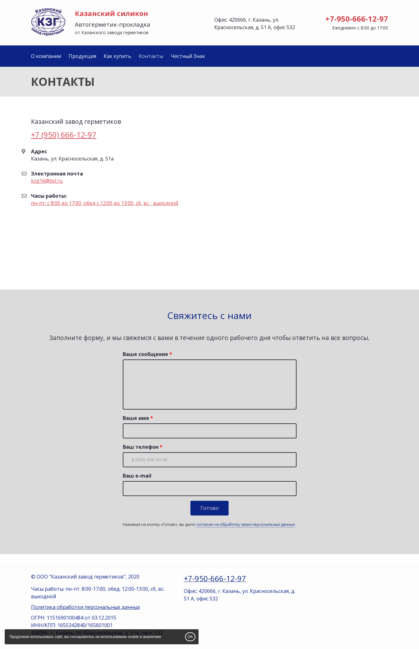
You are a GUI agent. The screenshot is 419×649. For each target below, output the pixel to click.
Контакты (151, 56)
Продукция (82, 56)
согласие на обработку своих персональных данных (245, 524)
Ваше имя (136, 418)
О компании (46, 56)
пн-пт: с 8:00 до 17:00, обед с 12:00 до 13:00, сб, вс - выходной (104, 203)
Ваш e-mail (137, 475)
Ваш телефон (140, 446)
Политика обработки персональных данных (85, 607)
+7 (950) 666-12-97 (63, 134)
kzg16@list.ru (47, 180)
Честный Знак (188, 56)
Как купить (117, 56)
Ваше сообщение (145, 354)
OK (190, 637)
